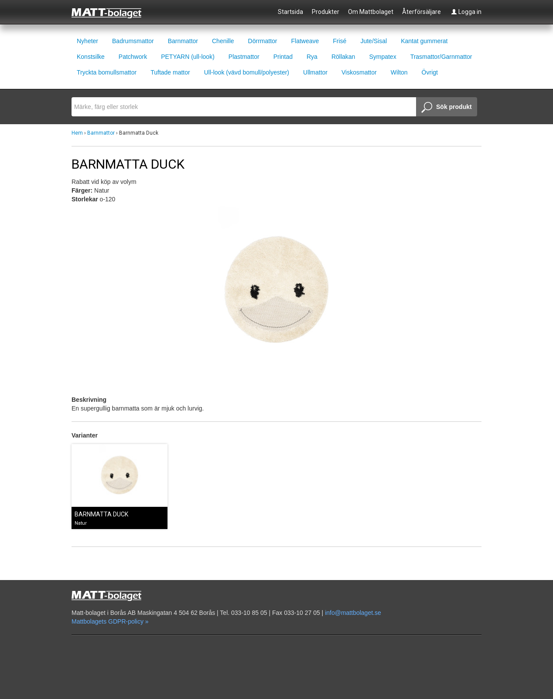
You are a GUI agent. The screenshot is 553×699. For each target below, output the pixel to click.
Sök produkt (446, 108)
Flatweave (305, 40)
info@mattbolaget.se (353, 612)
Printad (283, 56)
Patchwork (133, 56)
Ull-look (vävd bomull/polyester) (246, 72)
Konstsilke (91, 56)
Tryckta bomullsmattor (107, 72)
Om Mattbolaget (370, 11)
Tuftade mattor (170, 72)
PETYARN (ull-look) (188, 56)
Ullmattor (315, 72)
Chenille (223, 40)
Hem (77, 133)
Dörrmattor (262, 40)
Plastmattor (244, 56)
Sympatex (382, 56)
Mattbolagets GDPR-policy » (110, 621)
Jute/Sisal (373, 40)
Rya (312, 56)
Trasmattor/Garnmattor (441, 56)
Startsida (290, 11)
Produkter (325, 11)
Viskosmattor (359, 72)
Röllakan (343, 56)
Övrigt (430, 72)
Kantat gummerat (424, 40)
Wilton (399, 72)
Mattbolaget (111, 12)
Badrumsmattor (133, 40)
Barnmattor (183, 40)
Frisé (339, 40)
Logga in (466, 11)
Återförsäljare (421, 11)
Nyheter (87, 40)
